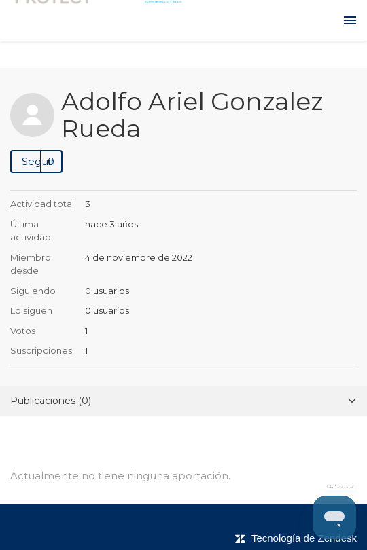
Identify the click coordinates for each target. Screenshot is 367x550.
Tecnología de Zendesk (304, 538)
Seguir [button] (38, 161)
